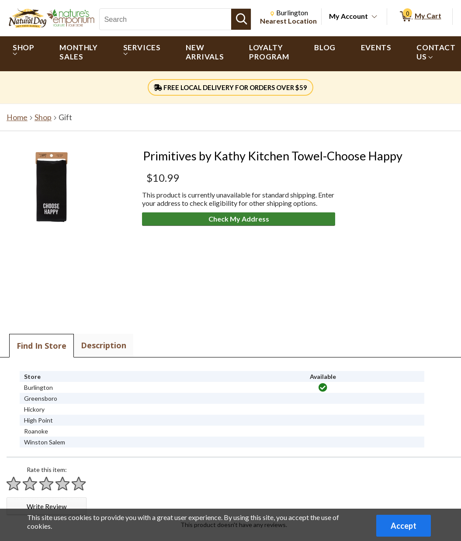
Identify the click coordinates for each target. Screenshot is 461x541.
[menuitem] (23, 53)
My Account (348, 16)
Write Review (46, 506)
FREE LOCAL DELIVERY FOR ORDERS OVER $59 (230, 87)
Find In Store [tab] (41, 345)
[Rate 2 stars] (30, 483)
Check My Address (238, 219)
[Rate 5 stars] (79, 483)
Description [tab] (103, 345)
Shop (43, 117)
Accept (403, 526)
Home (17, 117)
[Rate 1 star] (14, 483)
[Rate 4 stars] (62, 483)
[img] (323, 387)
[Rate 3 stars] (46, 483)
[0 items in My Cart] (420, 16)
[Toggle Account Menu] (374, 17)
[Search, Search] (165, 19)
